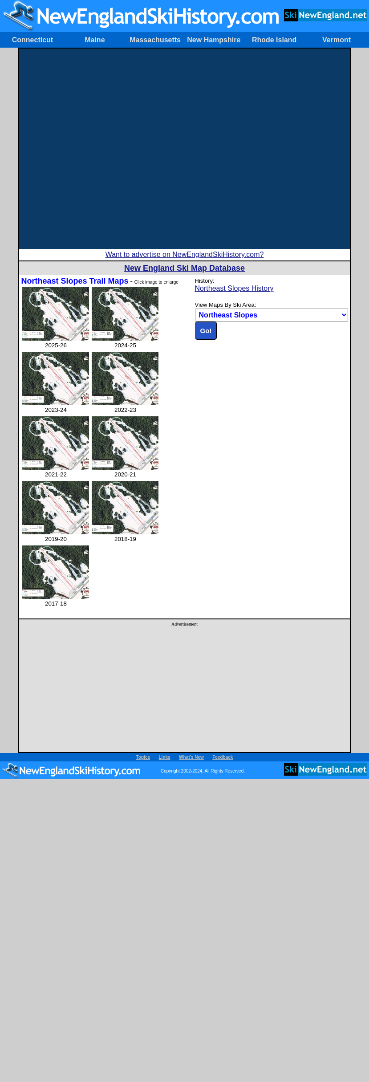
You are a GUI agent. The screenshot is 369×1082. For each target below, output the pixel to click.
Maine (95, 40)
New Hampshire (213, 40)
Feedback (222, 757)
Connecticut (32, 40)
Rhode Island (274, 40)
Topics (143, 757)
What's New (191, 757)
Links (164, 757)
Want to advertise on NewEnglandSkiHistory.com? (184, 254)
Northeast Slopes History (234, 288)
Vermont (336, 40)
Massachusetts (155, 40)
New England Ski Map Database (184, 268)
